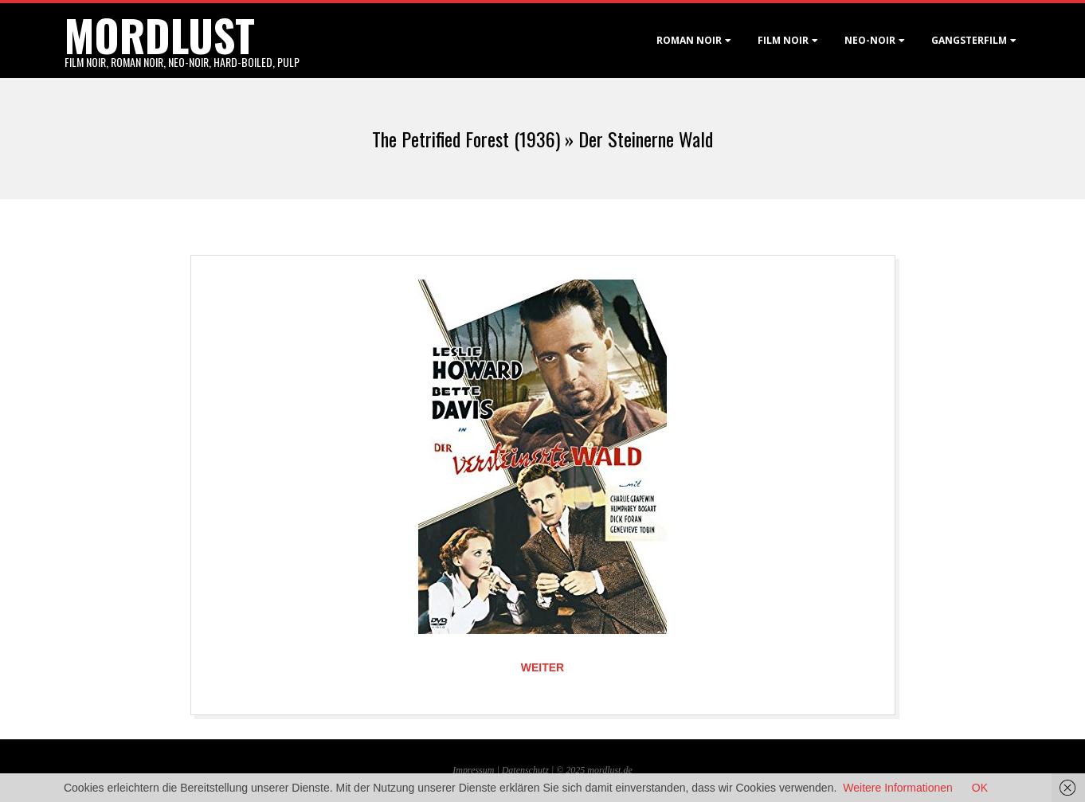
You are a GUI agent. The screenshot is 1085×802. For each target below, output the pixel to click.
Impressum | (476, 770)
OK (980, 787)
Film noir (783, 40)
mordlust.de (609, 770)
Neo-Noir (869, 40)
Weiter (542, 667)
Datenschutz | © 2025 (545, 770)
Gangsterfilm (969, 40)
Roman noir (689, 40)
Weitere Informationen (897, 787)
